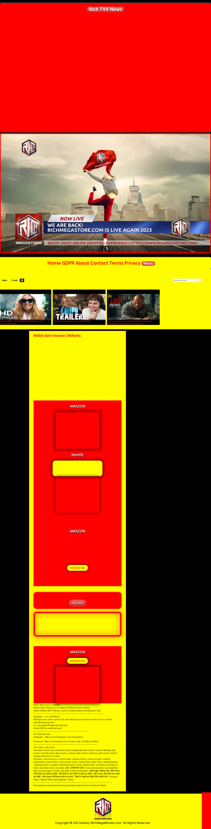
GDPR (68, 263)
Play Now (77, 602)
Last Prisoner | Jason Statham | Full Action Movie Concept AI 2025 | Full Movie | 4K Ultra (130, 322)
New (4, 280)
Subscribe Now (77, 568)
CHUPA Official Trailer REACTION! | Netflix (72, 321)
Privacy (133, 263)
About (82, 263)
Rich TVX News (105, 9)
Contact (99, 263)
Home (54, 263)
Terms (116, 263)
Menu (148, 263)
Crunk (14, 280)
